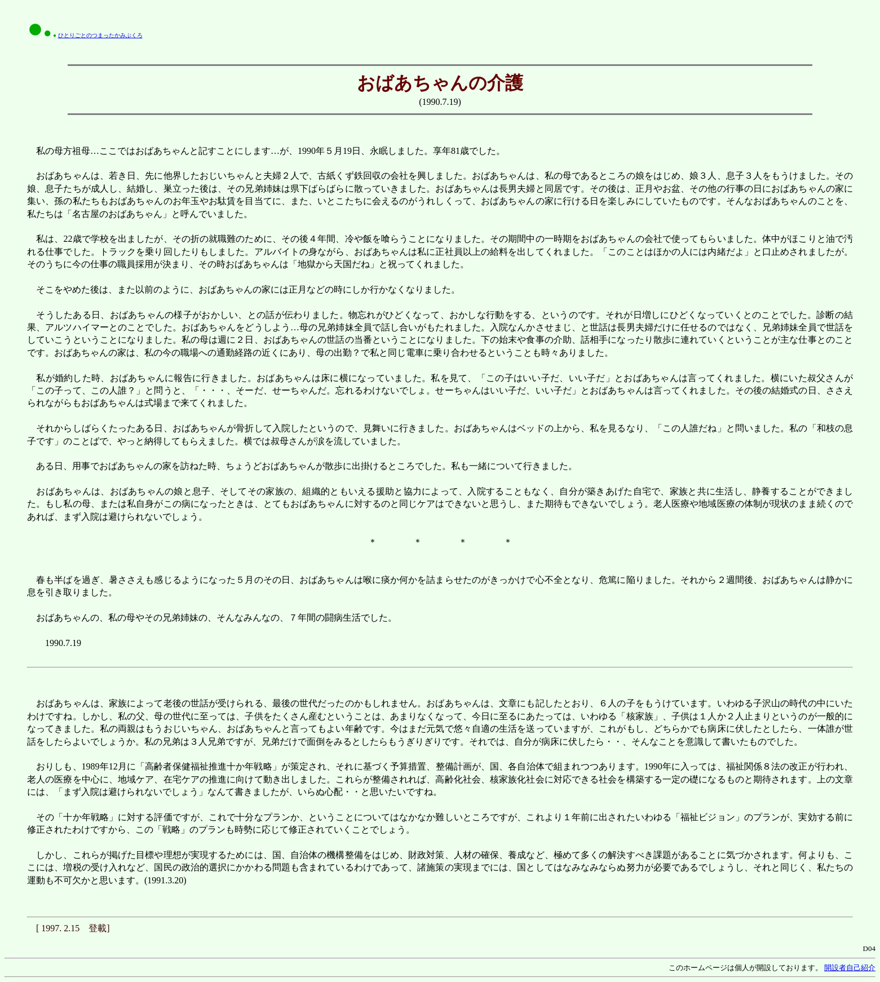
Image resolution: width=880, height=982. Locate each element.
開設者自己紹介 (849, 967)
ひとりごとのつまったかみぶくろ (100, 35)
